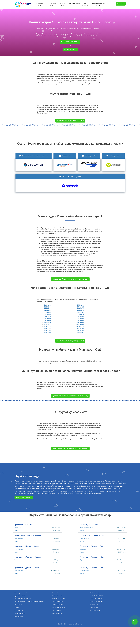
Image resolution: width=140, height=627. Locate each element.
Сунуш (17, 607)
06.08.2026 (47, 315)
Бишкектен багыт (39, 4)
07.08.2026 (47, 316)
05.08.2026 (47, 313)
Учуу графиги (85, 4)
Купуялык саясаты (20, 596)
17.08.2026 (80, 307)
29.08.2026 (80, 330)
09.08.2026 (47, 320)
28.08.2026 (80, 328)
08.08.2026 (47, 318)
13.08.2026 (47, 328)
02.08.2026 (47, 307)
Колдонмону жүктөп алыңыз (98, 4)
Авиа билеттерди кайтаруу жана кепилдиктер (29, 601)
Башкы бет (55, 593)
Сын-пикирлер (57, 613)
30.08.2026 (80, 332)
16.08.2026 (80, 305)
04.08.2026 (47, 311)
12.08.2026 (47, 326)
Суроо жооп (19, 610)
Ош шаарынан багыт (51, 4)
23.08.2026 (80, 318)
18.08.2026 (80, 309)
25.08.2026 (80, 322)
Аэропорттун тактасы (59, 607)
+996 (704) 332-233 (96, 601)
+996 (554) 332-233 (96, 596)
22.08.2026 (80, 316)
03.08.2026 (47, 309)
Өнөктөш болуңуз (20, 613)
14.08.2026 (47, 330)
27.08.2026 (80, 326)
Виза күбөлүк (19, 604)
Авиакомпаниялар (74, 3)
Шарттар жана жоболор (22, 593)
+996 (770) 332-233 (96, 598)
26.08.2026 (80, 324)
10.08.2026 (47, 322)
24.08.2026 (80, 320)
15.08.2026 (47, 332)
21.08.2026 (80, 315)
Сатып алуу (120, 4)
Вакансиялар (19, 616)
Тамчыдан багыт (63, 4)
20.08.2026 (80, 313)
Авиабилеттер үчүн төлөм (23, 598)
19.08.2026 (80, 311)
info (95, 610)
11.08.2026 (47, 324)
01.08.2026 (47, 305)
